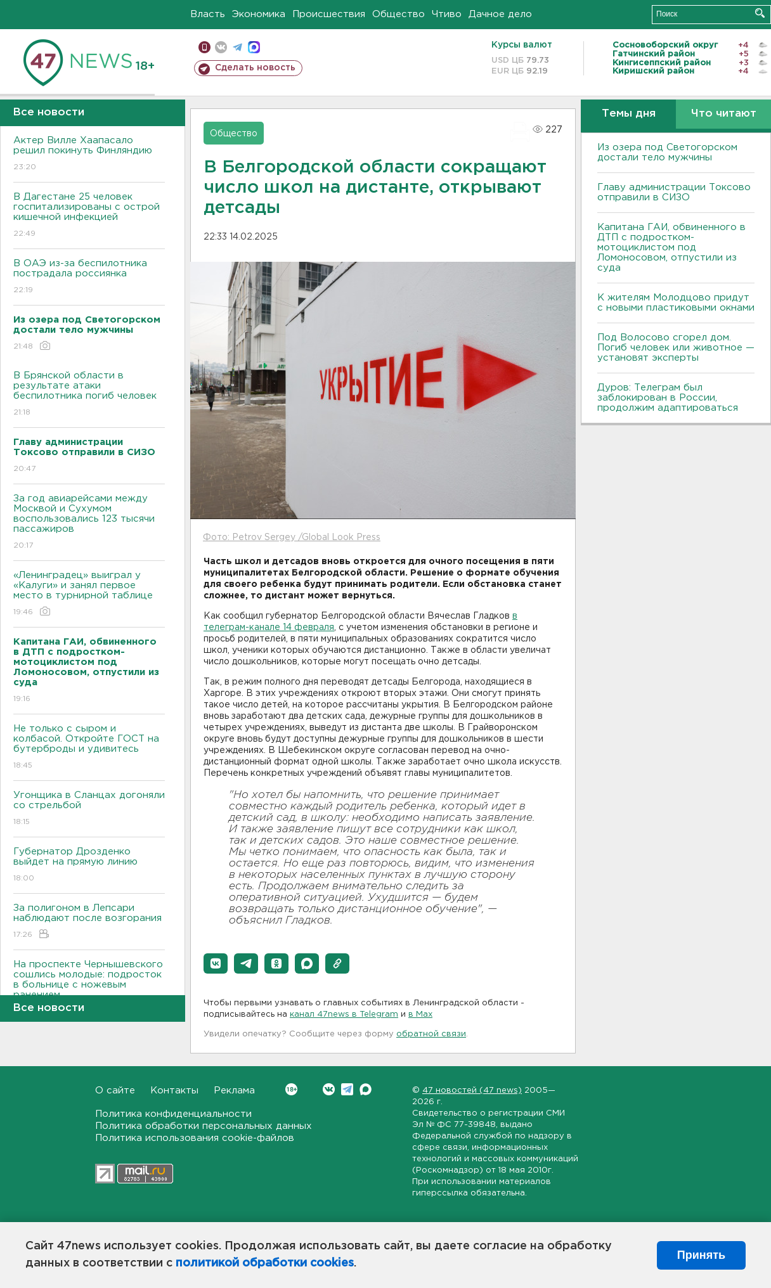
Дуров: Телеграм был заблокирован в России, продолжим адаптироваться (667, 397)
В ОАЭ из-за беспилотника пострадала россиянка (89, 277)
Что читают (723, 114)
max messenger (254, 47)
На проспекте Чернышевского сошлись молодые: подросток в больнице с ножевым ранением (89, 988)
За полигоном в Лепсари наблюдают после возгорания (89, 922)
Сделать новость (255, 68)
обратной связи (431, 1034)
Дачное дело (500, 14)
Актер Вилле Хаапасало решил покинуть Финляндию (89, 154)
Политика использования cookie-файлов (194, 1138)
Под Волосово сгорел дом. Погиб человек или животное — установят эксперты (676, 347)
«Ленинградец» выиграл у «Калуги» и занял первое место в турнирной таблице (89, 594)
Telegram (347, 1089)
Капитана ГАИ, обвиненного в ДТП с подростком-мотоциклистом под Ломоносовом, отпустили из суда (671, 247)
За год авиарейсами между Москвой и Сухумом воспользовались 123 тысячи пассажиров (89, 522)
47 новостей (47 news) (472, 1090)
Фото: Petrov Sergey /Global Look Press (291, 537)
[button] (216, 963)
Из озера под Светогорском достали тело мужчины (667, 152)
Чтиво (447, 14)
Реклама (234, 1090)
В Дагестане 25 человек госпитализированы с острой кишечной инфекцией (89, 216)
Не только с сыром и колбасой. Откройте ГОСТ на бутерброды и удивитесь (89, 747)
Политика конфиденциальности (173, 1114)
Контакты (174, 1090)
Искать (760, 13)
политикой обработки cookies (265, 1263)
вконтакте (221, 47)
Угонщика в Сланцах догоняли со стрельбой (89, 809)
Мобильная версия (204, 47)
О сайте (115, 1090)
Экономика (258, 14)
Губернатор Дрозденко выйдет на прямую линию (89, 865)
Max (366, 1089)
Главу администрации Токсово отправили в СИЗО (674, 192)
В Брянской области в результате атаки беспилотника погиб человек (89, 394)
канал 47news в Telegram (344, 1014)
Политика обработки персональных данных (203, 1126)
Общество (398, 14)
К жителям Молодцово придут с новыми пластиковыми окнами (676, 302)
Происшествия (328, 14)
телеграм (237, 47)
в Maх (420, 1014)
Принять (701, 1255)
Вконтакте (291, 1089)
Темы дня (629, 114)
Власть (207, 14)
